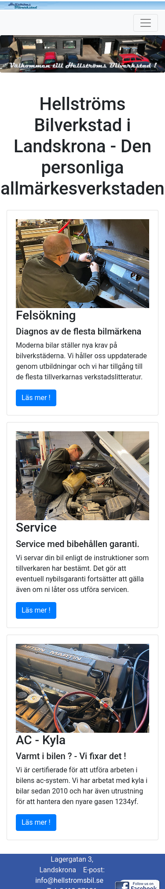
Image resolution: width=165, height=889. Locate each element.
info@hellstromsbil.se (69, 880)
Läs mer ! (36, 397)
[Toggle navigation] (145, 23)
